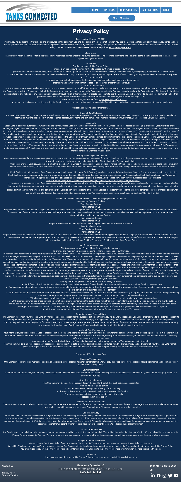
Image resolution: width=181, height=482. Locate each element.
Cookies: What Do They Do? (146, 193)
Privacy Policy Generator (120, 47)
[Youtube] (176, 475)
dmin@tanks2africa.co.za (125, 457)
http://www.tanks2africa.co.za (113, 99)
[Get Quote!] (121, 18)
